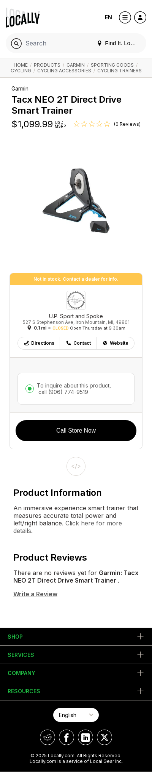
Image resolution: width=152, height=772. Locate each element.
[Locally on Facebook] (66, 737)
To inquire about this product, (74, 388)
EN (108, 17)
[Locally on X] (104, 737)
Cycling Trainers (119, 70)
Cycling (21, 70)
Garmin (75, 65)
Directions (39, 343)
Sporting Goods (112, 65)
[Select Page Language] (76, 715)
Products (47, 65)
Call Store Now (76, 430)
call (62, 392)
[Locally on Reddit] (47, 737)
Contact (78, 343)
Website (115, 343)
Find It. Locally (119, 43)
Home (21, 65)
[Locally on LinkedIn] (85, 737)
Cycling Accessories (64, 70)
